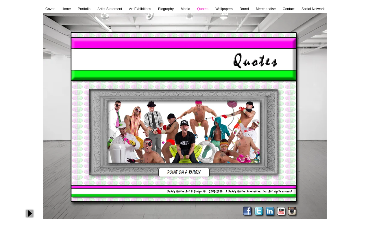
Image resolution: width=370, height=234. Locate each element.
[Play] (29, 213)
